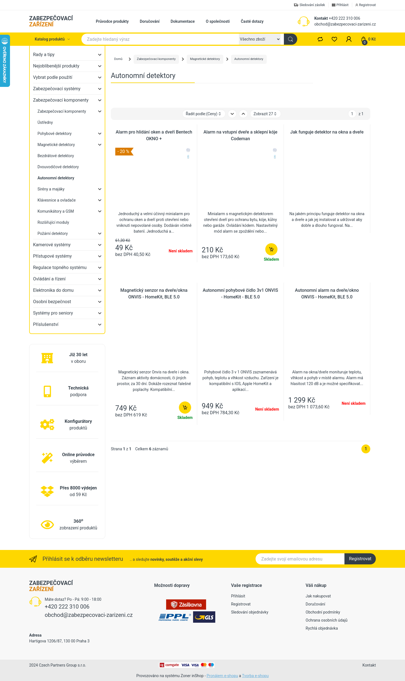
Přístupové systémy (52, 256)
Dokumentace (183, 21)
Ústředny (45, 122)
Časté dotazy (252, 21)
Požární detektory (53, 233)
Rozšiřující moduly (53, 222)
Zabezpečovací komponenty (61, 100)
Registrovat (360, 558)
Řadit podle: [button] (204, 114)
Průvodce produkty (112, 21)
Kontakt (321, 18)
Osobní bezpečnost (52, 301)
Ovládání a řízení (49, 279)
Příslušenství (45, 324)
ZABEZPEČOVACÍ (51, 21)
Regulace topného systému (60, 267)
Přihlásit (238, 596)
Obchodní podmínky (323, 612)
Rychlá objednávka (322, 628)
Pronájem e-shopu (222, 676)
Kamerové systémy (52, 244)
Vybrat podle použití (52, 77)
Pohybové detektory (55, 133)
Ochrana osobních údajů (327, 620)
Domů (118, 59)
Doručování (149, 21)
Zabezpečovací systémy (57, 88)
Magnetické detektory (56, 144)
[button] (349, 39)
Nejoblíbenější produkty (56, 66)
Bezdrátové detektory (56, 156)
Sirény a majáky (51, 189)
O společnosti (218, 21)
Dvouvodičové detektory (58, 167)
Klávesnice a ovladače (57, 200)
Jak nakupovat (318, 596)
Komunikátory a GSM (56, 211)
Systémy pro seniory (53, 313)
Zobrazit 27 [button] (266, 114)
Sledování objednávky (249, 612)
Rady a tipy (43, 54)
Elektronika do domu (53, 290)
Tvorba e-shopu (255, 676)
